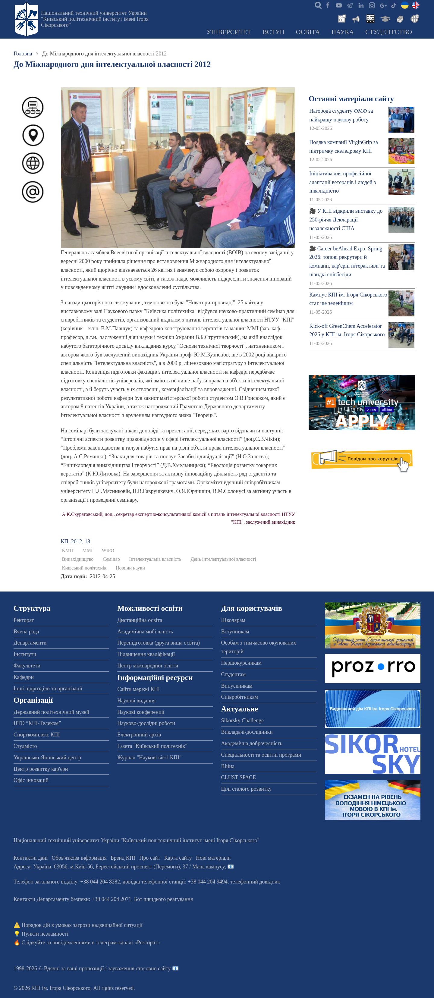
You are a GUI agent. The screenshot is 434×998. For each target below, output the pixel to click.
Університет (228, 32)
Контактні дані (31, 858)
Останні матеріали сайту (351, 99)
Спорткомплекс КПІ (37, 735)
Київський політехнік (84, 568)
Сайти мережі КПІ (138, 689)
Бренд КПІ (123, 858)
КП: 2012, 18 (75, 541)
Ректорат (24, 620)
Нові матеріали (213, 858)
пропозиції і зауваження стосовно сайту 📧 (129, 968)
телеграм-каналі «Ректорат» (128, 943)
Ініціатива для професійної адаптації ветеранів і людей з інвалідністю (342, 182)
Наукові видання (136, 701)
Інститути (25, 654)
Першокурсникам (241, 663)
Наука (342, 32)
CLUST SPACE (238, 777)
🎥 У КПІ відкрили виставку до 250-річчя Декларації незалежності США (345, 219)
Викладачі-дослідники (247, 732)
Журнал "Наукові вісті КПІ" (149, 758)
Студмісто (25, 746)
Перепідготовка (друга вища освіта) (158, 643)
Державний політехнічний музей (51, 712)
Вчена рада (26, 632)
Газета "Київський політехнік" (152, 746)
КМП (67, 550)
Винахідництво (78, 559)
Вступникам (235, 632)
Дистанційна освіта (139, 620)
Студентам (233, 674)
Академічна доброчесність (251, 743)
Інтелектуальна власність (155, 559)
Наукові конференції (140, 712)
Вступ (274, 32)
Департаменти (30, 643)
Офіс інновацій (31, 780)
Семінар (111, 559)
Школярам (233, 620)
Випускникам (237, 686)
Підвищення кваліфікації (146, 654)
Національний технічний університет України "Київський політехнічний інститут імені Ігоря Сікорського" (95, 19)
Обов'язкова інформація (79, 858)
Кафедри (24, 677)
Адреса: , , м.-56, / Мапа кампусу (119, 867)
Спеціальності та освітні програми (261, 755)
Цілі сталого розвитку (246, 789)
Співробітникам (239, 697)
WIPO (108, 550)
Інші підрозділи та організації (48, 689)
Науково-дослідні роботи (146, 723)
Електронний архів (139, 735)
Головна (23, 54)
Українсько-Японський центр (47, 758)
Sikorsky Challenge (242, 720)
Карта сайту (178, 858)
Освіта (308, 32)
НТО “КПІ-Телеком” (37, 723)
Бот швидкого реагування (163, 899)
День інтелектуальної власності (223, 559)
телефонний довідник (255, 882)
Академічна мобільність (145, 632)
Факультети (27, 666)
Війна (227, 766)
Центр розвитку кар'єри (41, 769)
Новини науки (130, 568)
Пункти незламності (45, 934)
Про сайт (149, 858)
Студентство (388, 32)
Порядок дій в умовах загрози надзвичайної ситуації (82, 925)
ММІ (87, 550)
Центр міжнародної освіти (147, 666)
